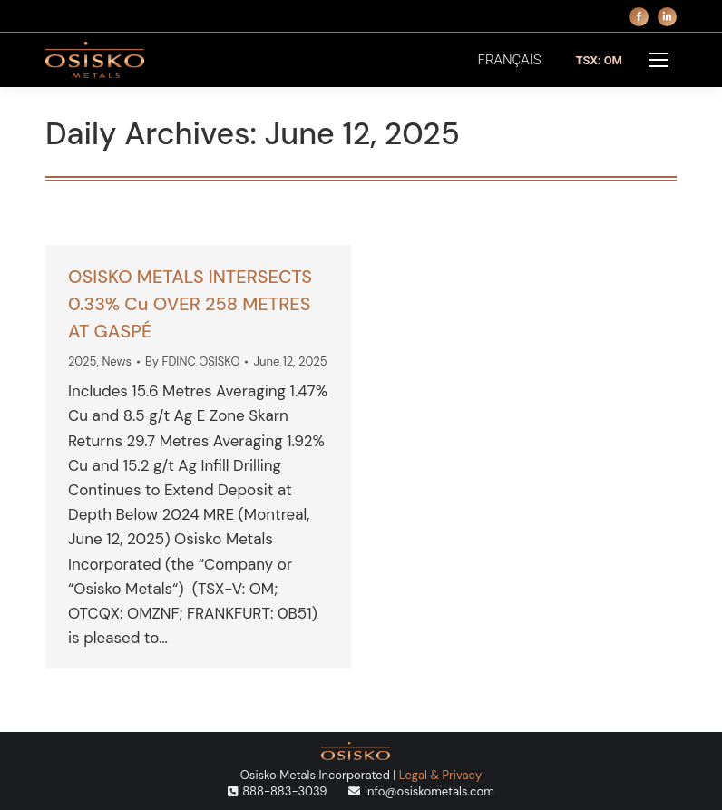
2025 (82, 361)
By (192, 361)
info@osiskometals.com (429, 791)
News (117, 361)
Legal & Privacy (440, 775)
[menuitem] (510, 60)
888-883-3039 (284, 791)
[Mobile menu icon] (658, 60)
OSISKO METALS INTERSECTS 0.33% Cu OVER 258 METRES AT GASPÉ (190, 304)
